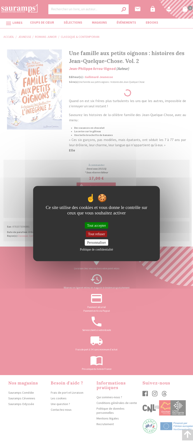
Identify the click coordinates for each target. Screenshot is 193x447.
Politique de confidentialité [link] (96, 249)
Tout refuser (96, 234)
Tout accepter (96, 225)
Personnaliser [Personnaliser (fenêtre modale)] (96, 242)
